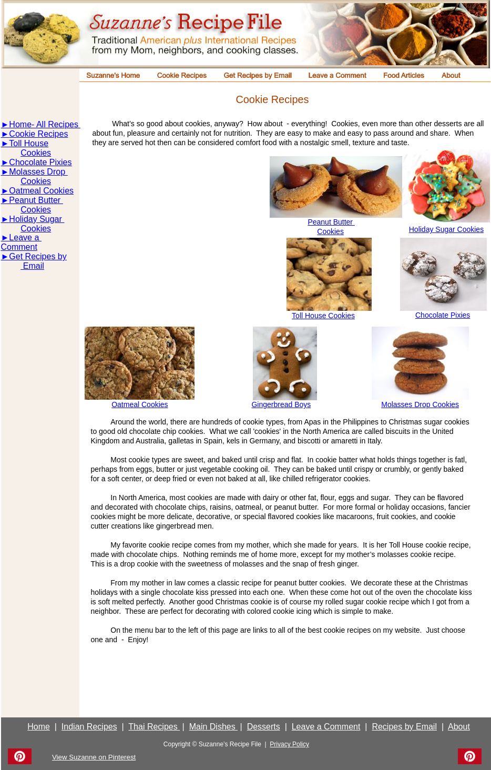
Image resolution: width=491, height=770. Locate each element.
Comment (19, 246)
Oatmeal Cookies (41, 190)
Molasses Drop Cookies (420, 404)
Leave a (25, 237)
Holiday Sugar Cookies (446, 229)
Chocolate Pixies (442, 315)
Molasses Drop (38, 171)
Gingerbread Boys (281, 404)
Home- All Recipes (43, 124)
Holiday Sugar (36, 219)
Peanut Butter (331, 222)
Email (32, 265)
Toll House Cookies (323, 315)
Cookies (330, 231)
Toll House (28, 143)
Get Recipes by (37, 256)
